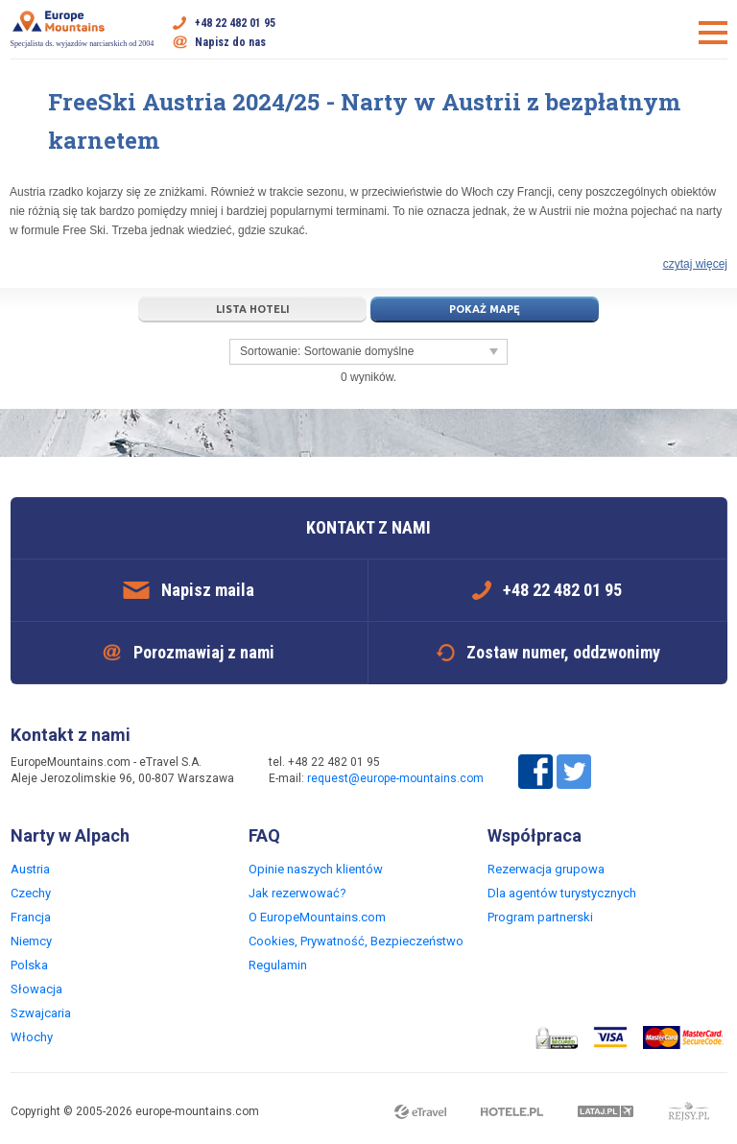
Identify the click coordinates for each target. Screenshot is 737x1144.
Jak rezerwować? (297, 893)
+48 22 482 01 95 (235, 23)
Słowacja (36, 989)
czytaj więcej (695, 264)
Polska (29, 965)
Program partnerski (540, 917)
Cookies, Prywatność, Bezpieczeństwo (356, 941)
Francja (31, 917)
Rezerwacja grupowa (546, 869)
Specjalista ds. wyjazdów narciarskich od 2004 (83, 29)
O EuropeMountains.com (317, 917)
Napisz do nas (230, 42)
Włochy (32, 1037)
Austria (30, 869)
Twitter (574, 771)
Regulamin (278, 965)
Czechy (31, 893)
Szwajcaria (41, 1013)
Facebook (535, 771)
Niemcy (31, 941)
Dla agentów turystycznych (561, 893)
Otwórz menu (713, 32)
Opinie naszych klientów (316, 869)
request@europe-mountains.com (395, 778)
